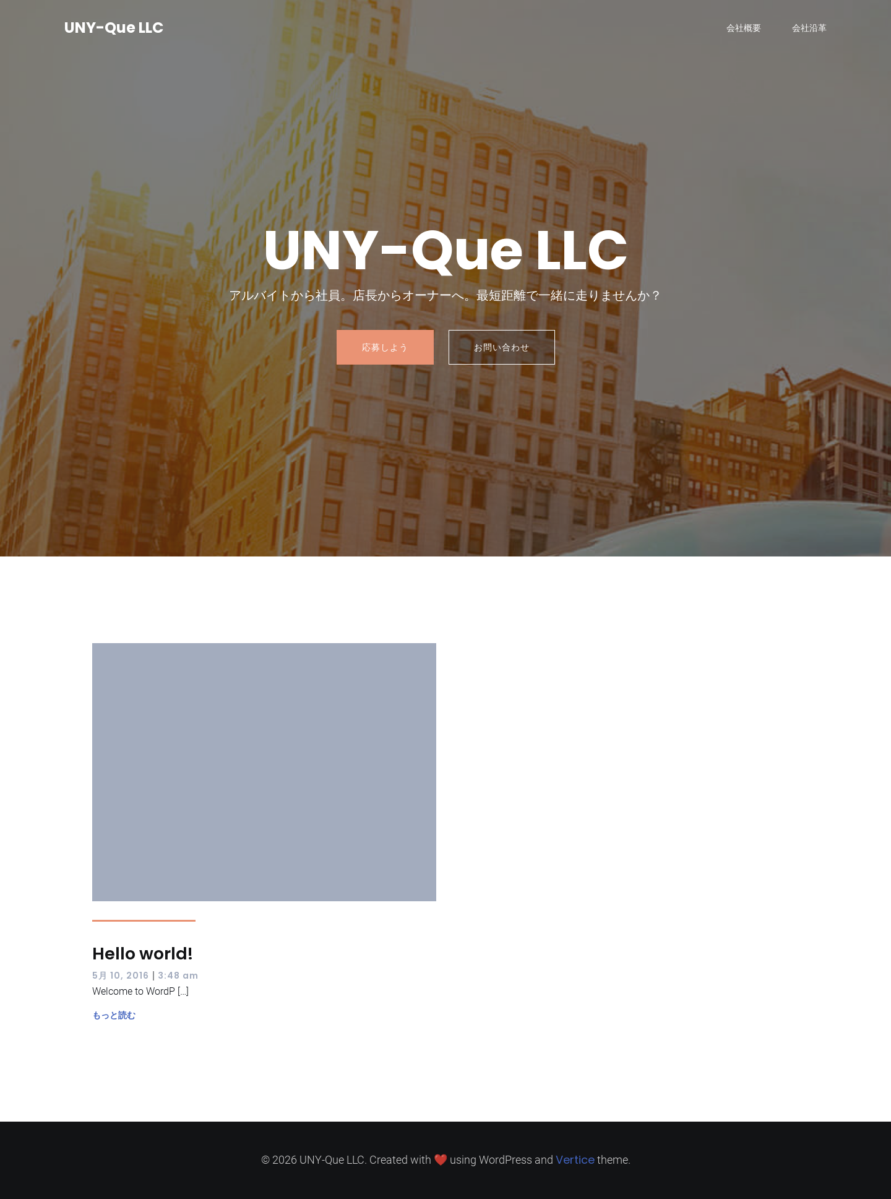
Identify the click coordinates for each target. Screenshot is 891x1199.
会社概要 (743, 28)
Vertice (575, 1159)
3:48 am (178, 975)
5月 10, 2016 (120, 975)
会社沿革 (809, 28)
